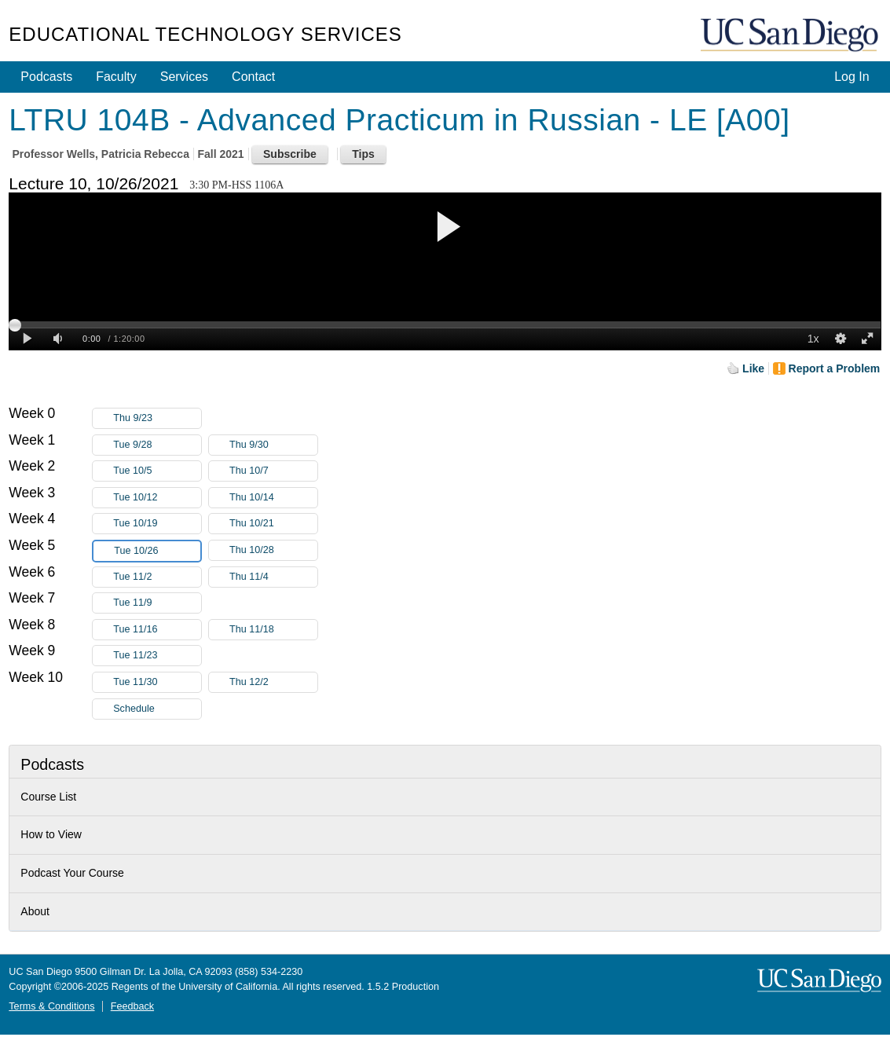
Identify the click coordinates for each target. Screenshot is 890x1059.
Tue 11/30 (157, 682)
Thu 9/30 (273, 445)
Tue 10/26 (157, 551)
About (34, 911)
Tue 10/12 (157, 498)
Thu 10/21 (273, 523)
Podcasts (46, 76)
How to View (51, 834)
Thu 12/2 (273, 682)
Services (184, 76)
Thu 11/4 (273, 577)
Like (753, 368)
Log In (851, 76)
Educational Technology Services (205, 34)
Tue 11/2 (157, 577)
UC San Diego (791, 36)
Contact (253, 76)
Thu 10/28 (273, 550)
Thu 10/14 (273, 498)
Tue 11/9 (157, 603)
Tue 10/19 (157, 523)
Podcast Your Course (72, 873)
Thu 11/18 (273, 629)
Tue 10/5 (157, 471)
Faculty (116, 76)
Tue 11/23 (157, 655)
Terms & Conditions (51, 1006)
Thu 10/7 (273, 471)
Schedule (134, 708)
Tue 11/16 (157, 629)
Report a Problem (835, 368)
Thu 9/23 (157, 418)
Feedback (132, 1006)
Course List (48, 796)
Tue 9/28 (157, 445)
